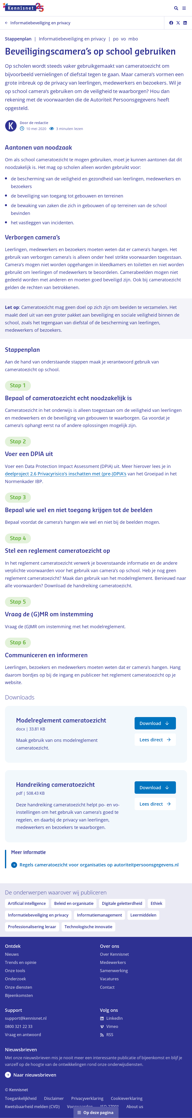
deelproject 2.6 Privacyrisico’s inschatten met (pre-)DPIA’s (65, 474)
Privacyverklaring (87, 1098)
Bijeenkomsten (19, 995)
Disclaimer (54, 1098)
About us (134, 1106)
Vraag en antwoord (23, 1034)
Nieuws (12, 954)
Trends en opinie (20, 962)
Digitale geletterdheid (122, 903)
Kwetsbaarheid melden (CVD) (32, 1106)
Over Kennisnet (114, 954)
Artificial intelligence (27, 903)
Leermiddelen (143, 915)
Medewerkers (113, 962)
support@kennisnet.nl (26, 1018)
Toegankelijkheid (21, 1098)
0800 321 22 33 (18, 1026)
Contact (107, 987)
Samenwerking (114, 970)
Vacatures (109, 979)
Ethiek (156, 903)
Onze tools (15, 970)
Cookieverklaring (127, 1098)
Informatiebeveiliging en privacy (37, 23)
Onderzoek (15, 979)
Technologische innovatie (88, 926)
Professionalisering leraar (32, 926)
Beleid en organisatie (74, 903)
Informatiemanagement (99, 915)
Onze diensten (18, 987)
